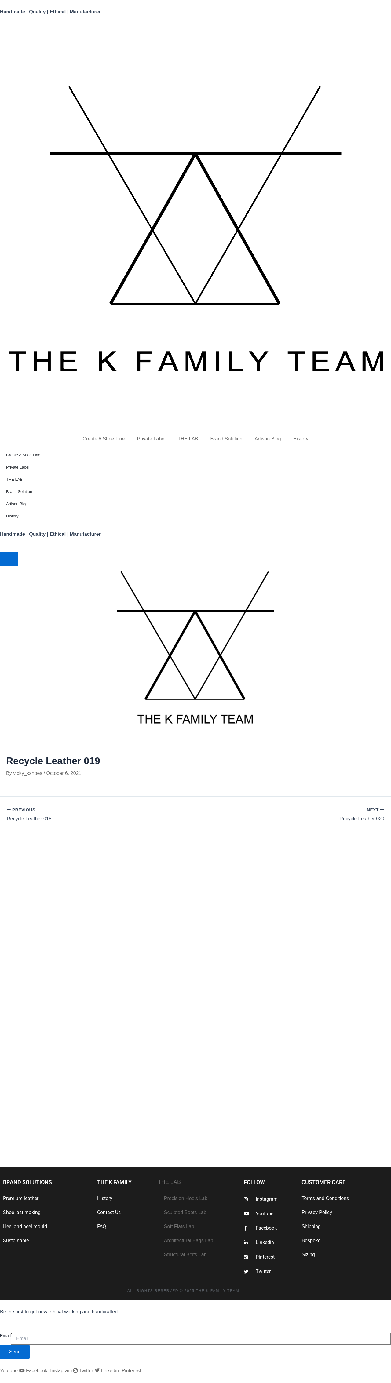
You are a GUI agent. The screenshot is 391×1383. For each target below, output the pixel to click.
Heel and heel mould (25, 1226)
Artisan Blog (267, 438)
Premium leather (20, 1198)
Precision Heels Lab (185, 1198)
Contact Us (109, 1212)
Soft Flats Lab (179, 1226)
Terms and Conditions (325, 1198)
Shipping (310, 1226)
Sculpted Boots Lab (185, 1212)
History (301, 438)
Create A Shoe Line (104, 438)
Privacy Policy (316, 1212)
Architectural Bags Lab (188, 1240)
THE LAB (188, 438)
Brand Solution (226, 438)
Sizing (308, 1254)
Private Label (151, 438)
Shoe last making (22, 1212)
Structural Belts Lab (185, 1254)
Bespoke (310, 1240)
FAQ (101, 1226)
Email (5, 1335)
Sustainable (16, 1240)
